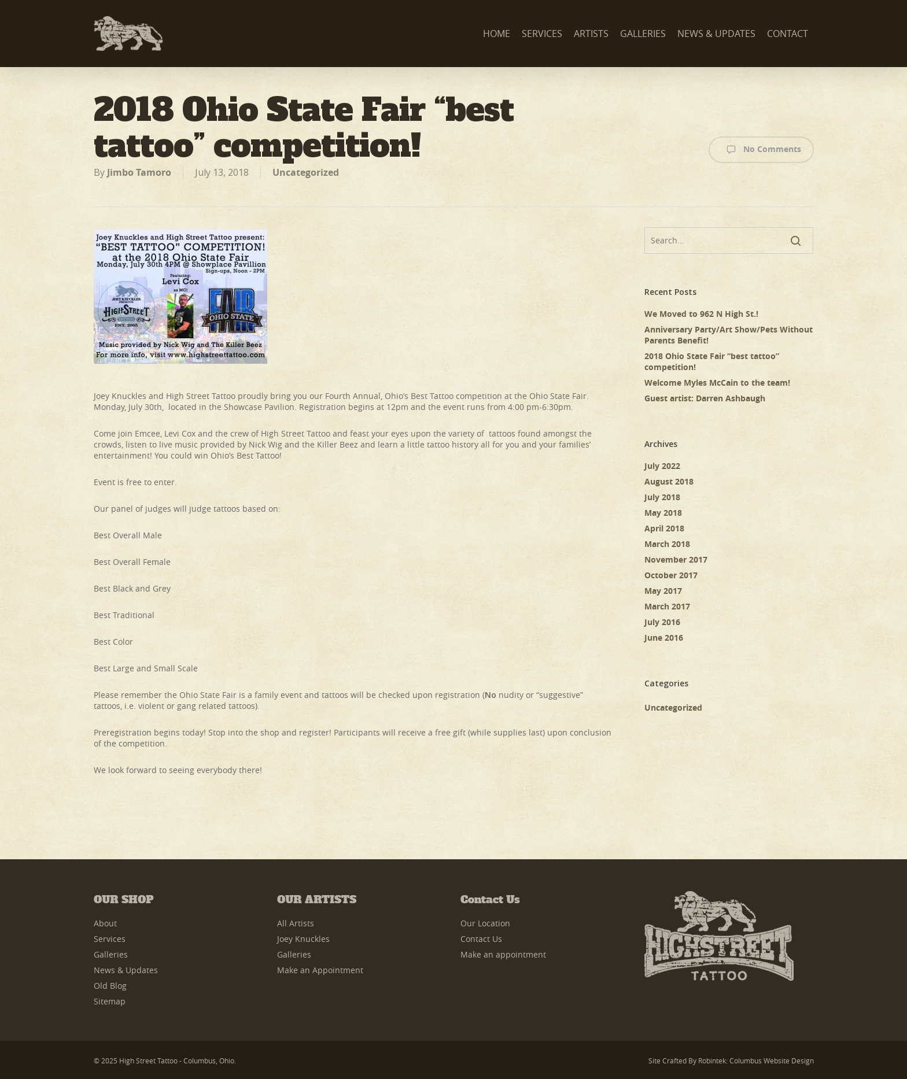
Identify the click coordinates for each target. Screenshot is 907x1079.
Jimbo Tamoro (139, 172)
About (105, 923)
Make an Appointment (320, 970)
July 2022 (662, 465)
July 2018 (662, 497)
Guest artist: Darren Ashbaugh (704, 398)
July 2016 (662, 621)
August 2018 (669, 481)
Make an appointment (503, 954)
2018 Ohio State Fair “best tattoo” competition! (711, 361)
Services (110, 938)
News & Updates (126, 970)
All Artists (295, 923)
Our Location (485, 923)
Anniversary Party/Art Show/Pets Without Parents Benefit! (728, 335)
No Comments (761, 149)
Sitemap (110, 1001)
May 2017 (663, 590)
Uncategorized (305, 172)
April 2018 (664, 528)
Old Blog (110, 985)
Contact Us (481, 938)
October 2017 (671, 575)
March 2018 (667, 543)
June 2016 (663, 637)
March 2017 (667, 606)
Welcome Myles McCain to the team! (717, 382)
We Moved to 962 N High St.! (701, 313)
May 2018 (663, 512)
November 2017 (675, 559)
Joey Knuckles (303, 938)
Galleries (111, 954)
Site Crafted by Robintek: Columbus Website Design (731, 1060)
